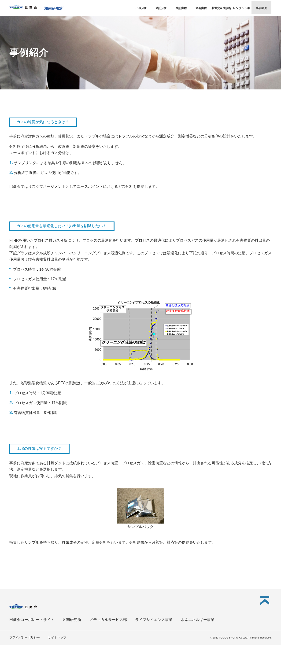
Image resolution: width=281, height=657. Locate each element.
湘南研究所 (72, 620)
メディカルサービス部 (108, 620)
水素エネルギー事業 (197, 620)
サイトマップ (57, 637)
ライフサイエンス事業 (154, 620)
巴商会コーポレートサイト (31, 620)
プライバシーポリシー (24, 637)
